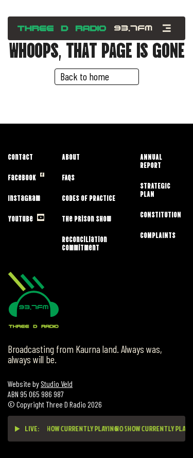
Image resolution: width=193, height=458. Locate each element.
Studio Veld (57, 383)
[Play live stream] (17, 429)
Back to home (84, 76)
